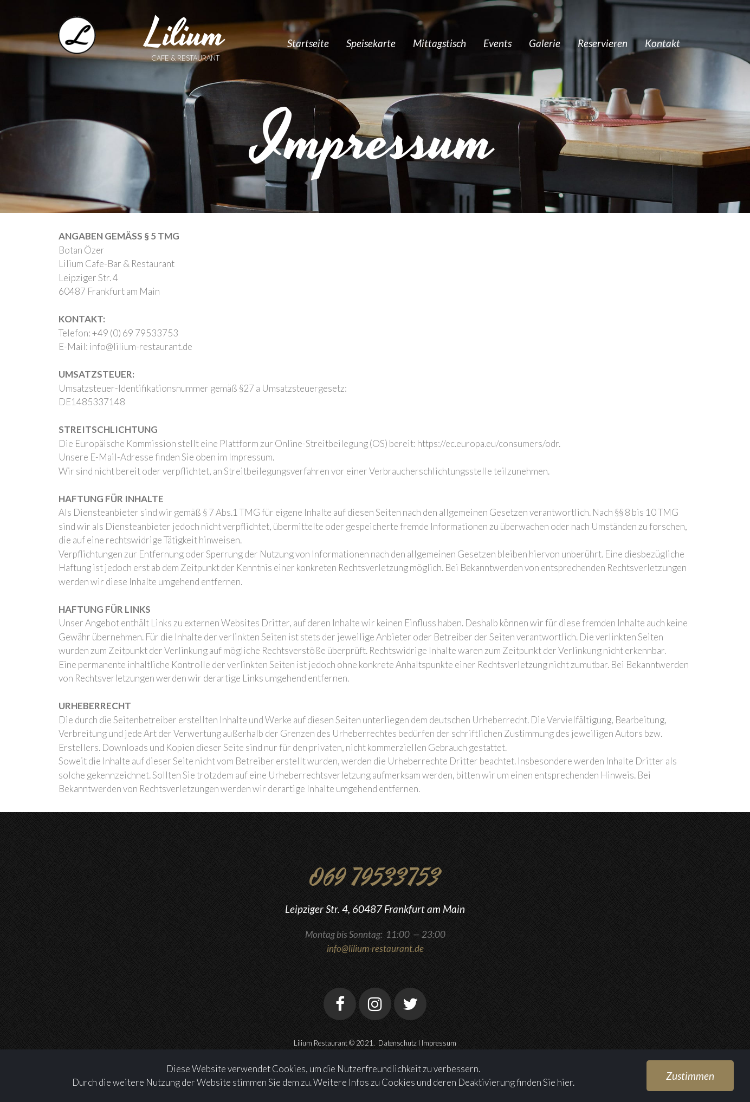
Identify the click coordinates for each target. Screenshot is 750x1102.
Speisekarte (371, 43)
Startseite (308, 43)
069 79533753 (375, 878)
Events (497, 43)
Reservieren (603, 43)
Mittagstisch (439, 43)
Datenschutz (397, 1043)
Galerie (544, 43)
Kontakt (662, 43)
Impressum (439, 1043)
